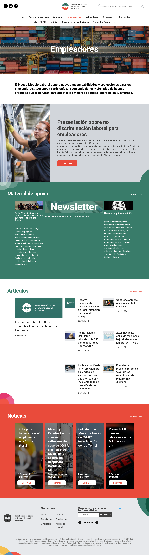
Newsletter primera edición (118, 213)
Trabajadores (91, 17)
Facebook (87, 522)
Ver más (133, 194)
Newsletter (124, 17)
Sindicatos (58, 17)
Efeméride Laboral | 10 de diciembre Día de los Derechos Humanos (36, 326)
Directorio (60, 514)
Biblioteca (107, 17)
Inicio (22, 17)
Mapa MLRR (40, 22)
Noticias (54, 22)
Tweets (119, 509)
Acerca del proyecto (39, 17)
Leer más (67, 163)
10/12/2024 (20, 335)
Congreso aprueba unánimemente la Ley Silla (127, 303)
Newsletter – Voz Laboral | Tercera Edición (67, 216)
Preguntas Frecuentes (104, 22)
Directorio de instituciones (75, 22)
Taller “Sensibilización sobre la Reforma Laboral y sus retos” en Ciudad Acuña (29, 216)
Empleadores (74, 17)
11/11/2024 (83, 393)
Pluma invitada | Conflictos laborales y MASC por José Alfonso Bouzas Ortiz (88, 339)
